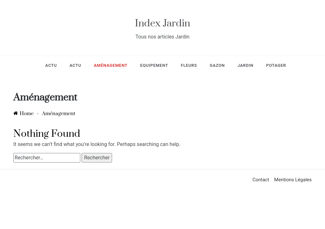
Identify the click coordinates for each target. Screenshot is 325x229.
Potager (276, 65)
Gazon (217, 65)
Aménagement (111, 65)
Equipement (154, 65)
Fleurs (189, 65)
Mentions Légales (293, 180)
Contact (260, 180)
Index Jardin (162, 23)
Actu (51, 65)
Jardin (245, 65)
